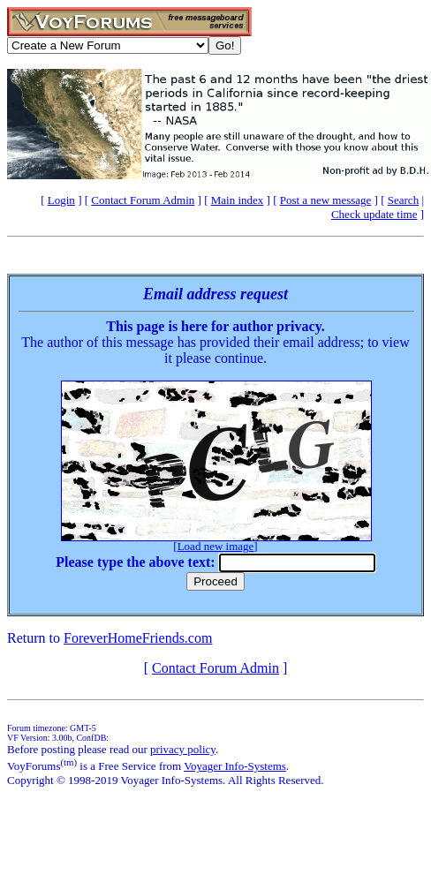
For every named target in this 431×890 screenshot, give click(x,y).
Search (403, 200)
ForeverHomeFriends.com (138, 637)
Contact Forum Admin (142, 200)
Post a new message (326, 200)
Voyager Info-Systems (235, 766)
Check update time (374, 214)
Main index (237, 200)
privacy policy (183, 749)
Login (61, 200)
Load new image (216, 546)
